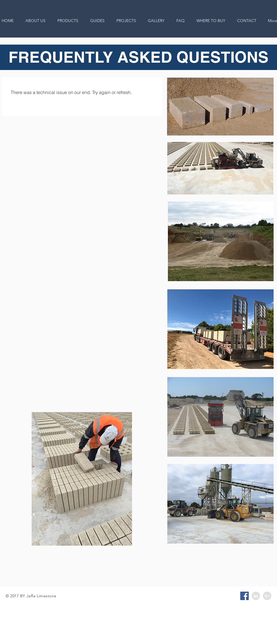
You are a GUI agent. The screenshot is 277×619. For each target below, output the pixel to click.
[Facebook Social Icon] (244, 596)
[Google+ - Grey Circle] (267, 596)
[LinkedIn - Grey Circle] (256, 596)
